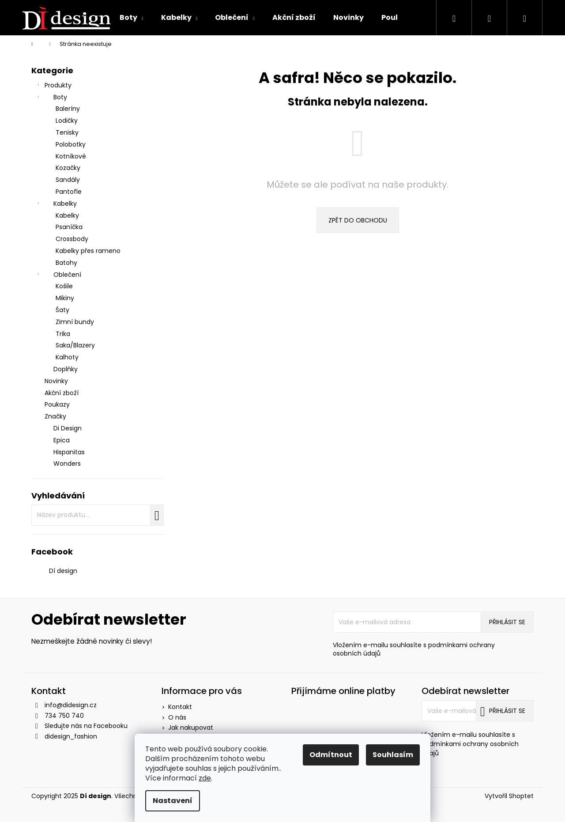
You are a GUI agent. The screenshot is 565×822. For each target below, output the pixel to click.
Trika (63, 333)
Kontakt (180, 706)
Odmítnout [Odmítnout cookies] (330, 755)
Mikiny (65, 298)
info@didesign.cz (71, 705)
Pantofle (69, 191)
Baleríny (68, 108)
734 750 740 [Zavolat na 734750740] (64, 715)
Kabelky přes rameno (88, 250)
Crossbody (72, 238)
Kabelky (56, 204)
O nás (177, 717)
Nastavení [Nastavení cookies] (172, 801)
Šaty (62, 309)
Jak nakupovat (190, 727)
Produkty (54, 86)
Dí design (63, 570)
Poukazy (58, 404)
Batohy (66, 262)
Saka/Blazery (75, 345)
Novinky (57, 381)
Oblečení (58, 275)
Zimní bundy (75, 321)
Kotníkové (71, 156)
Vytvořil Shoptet (509, 796)
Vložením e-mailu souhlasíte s (414, 649)
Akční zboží (62, 392)
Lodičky (67, 120)
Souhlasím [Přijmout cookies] (393, 755)
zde (205, 778)
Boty (51, 98)
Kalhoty (67, 357)
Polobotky (71, 144)
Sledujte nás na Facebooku (86, 725)
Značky (55, 416)
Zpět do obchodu (357, 220)
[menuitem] (131, 17)
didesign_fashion (71, 736)
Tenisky (67, 132)
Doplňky (65, 369)
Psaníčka (69, 226)
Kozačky (68, 167)
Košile (64, 286)
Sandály (68, 179)
